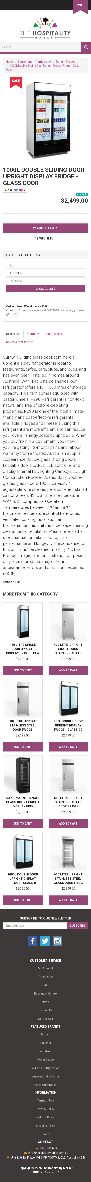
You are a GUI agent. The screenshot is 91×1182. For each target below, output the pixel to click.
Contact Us (45, 1010)
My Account (45, 968)
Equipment (25, 61)
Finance (45, 1134)
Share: (15, 190)
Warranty (33, 333)
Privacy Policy (45, 1109)
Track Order (45, 976)
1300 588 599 (45, 1148)
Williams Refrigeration (45, 1068)
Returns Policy (46, 1117)
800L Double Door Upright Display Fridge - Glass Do (68, 725)
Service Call (45, 1018)
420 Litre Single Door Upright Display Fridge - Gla (22, 649)
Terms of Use (45, 1100)
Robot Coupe (45, 1059)
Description (13, 333)
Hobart (45, 1034)
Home (10, 61)
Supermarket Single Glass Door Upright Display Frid (23, 802)
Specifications (54, 333)
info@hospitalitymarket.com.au (45, 1152)
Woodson (45, 1051)
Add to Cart (45, 228)
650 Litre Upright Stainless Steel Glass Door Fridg (68, 879)
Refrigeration (44, 61)
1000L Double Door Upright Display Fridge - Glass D (22, 879)
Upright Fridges (65, 61)
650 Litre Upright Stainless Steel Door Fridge (68, 802)
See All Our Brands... (45, 1084)
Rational (45, 1042)
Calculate (45, 288)
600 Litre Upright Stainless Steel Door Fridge (22, 725)
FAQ (45, 985)
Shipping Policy (45, 1125)
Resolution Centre (45, 993)
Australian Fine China (45, 1076)
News (45, 1002)
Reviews (19, 342)
